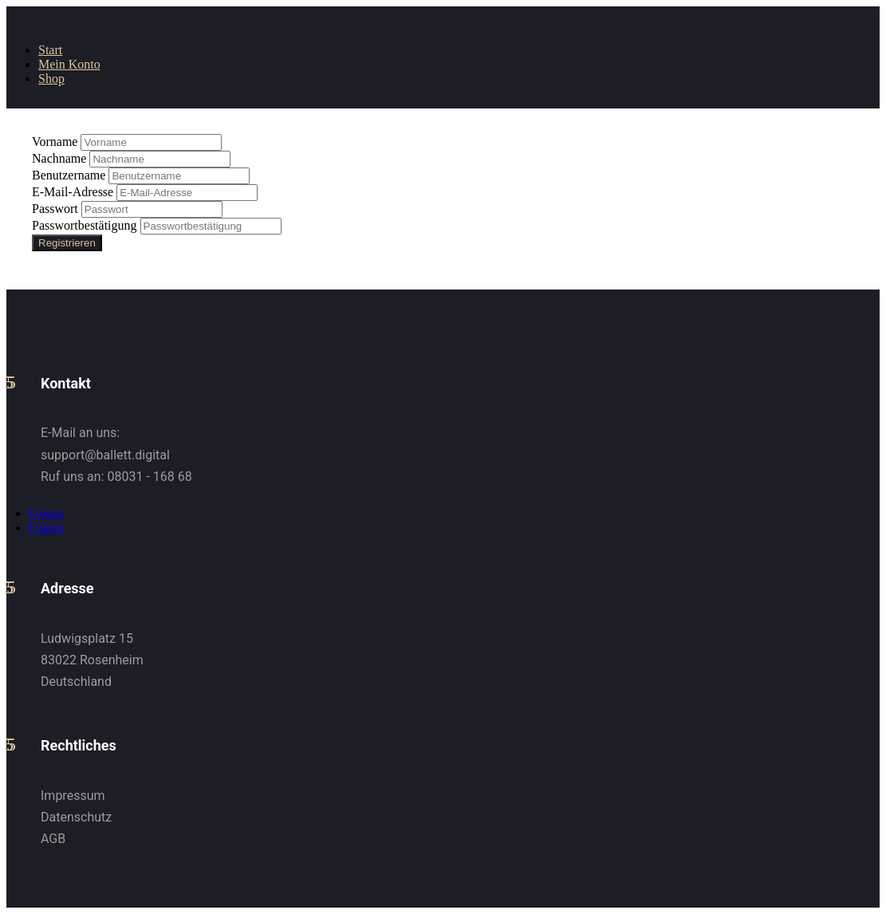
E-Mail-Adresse (74, 192)
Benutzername (70, 175)
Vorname (56, 141)
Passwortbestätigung (86, 225)
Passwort (56, 208)
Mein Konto (69, 64)
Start (50, 50)
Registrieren (67, 243)
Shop (51, 78)
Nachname (60, 158)
